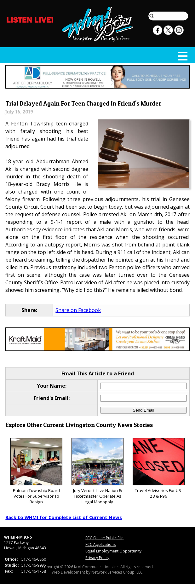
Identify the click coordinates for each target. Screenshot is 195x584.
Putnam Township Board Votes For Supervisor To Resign (36, 471)
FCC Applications (100, 544)
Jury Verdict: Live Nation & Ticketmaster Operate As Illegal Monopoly (97, 471)
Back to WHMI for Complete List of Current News (63, 517)
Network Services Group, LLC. (117, 572)
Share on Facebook (78, 310)
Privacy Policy (97, 557)
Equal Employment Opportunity (113, 551)
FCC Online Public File (104, 538)
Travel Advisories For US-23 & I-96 (159, 468)
